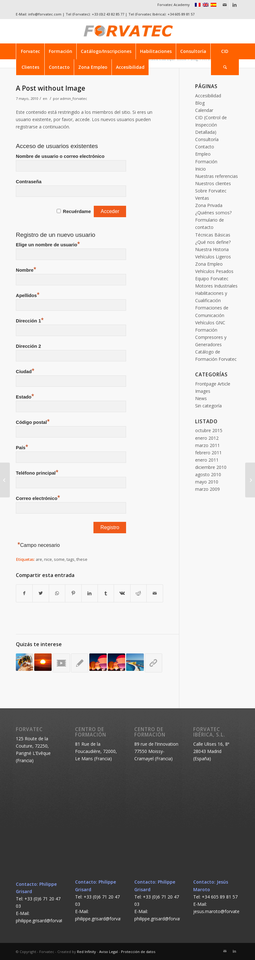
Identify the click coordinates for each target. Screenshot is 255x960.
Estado (25, 396)
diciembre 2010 (210, 467)
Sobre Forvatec (210, 191)
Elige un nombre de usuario (48, 244)
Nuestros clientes (213, 183)
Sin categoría (208, 406)
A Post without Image (50, 88)
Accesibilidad (208, 96)
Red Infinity (86, 951)
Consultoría (207, 139)
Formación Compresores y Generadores (210, 337)
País (22, 447)
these (81, 559)
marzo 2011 (207, 445)
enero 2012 (207, 438)
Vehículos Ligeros (213, 257)
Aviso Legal (108, 951)
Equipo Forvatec (211, 279)
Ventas (202, 198)
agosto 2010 (208, 474)
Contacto (204, 147)
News (201, 398)
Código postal (33, 422)
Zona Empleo (209, 264)
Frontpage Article (212, 384)
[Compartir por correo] (155, 593)
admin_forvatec (73, 98)
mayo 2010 (206, 482)
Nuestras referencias (216, 176)
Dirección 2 (28, 346)
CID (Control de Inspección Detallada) (211, 124)
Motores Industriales (216, 286)
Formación (206, 162)
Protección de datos (138, 951)
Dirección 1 (30, 320)
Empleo (203, 154)
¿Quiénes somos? (213, 213)
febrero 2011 (208, 453)
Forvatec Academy (173, 4)
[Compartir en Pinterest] (73, 593)
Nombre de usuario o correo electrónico (60, 156)
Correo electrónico (38, 498)
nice (48, 559)
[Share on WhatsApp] (57, 593)
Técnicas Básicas (212, 235)
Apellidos (28, 295)
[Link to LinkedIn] (234, 5)
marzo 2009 (207, 489)
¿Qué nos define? (213, 242)
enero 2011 (207, 460)
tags (70, 559)
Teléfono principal (37, 473)
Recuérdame (77, 211)
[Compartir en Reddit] (138, 593)
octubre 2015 (208, 430)
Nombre (26, 270)
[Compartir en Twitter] (40, 593)
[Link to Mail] (224, 5)
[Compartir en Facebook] (24, 593)
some (59, 559)
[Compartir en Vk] (122, 593)
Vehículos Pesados (214, 271)
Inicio (200, 169)
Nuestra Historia (212, 249)
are (39, 559)
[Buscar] (225, 67)
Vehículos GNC (210, 323)
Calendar (204, 110)
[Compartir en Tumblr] (106, 593)
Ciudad (25, 371)
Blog (200, 103)
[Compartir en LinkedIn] (90, 593)
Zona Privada (208, 205)
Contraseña (28, 181)
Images (202, 391)
